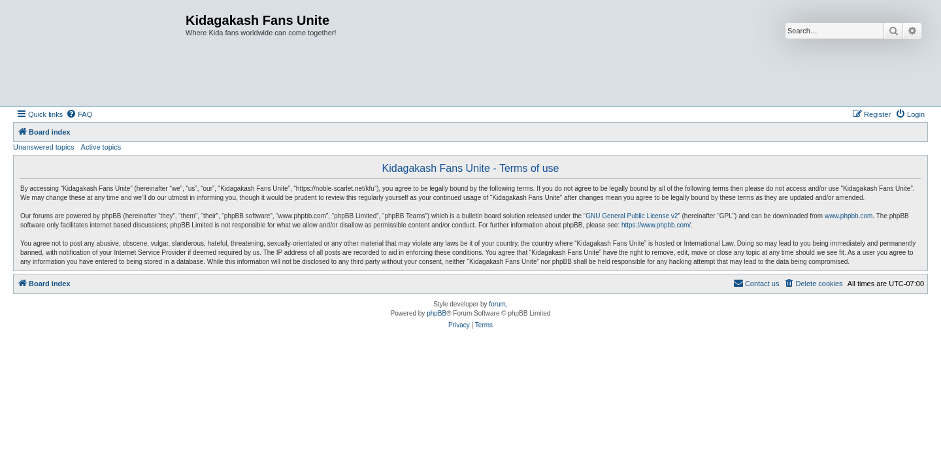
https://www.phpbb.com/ (656, 225)
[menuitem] (79, 114)
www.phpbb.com (848, 216)
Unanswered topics (43, 147)
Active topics (101, 147)
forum (497, 304)
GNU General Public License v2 (632, 216)
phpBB (436, 313)
